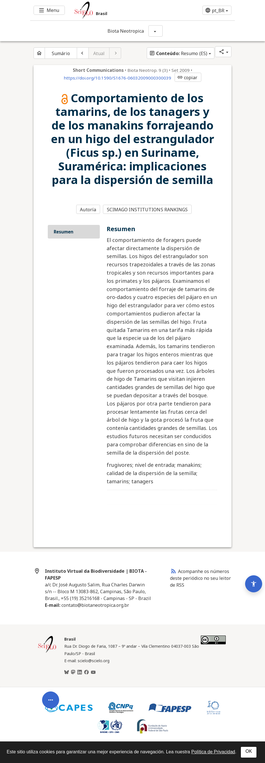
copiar (187, 77)
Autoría (88, 209)
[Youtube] (93, 672)
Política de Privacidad (213, 751)
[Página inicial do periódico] (39, 53)
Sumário (61, 53)
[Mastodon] (73, 672)
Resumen (63, 232)
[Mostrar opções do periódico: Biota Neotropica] (155, 31)
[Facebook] (86, 672)
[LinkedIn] (79, 672)
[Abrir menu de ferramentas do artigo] (50, 704)
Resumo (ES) (178, 53)
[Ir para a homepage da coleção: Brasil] (115, 10)
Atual (99, 53)
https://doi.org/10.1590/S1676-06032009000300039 (117, 78)
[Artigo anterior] (83, 53)
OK (248, 751)
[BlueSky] (66, 672)
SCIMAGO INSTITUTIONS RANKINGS (147, 209)
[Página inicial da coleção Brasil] (47, 652)
